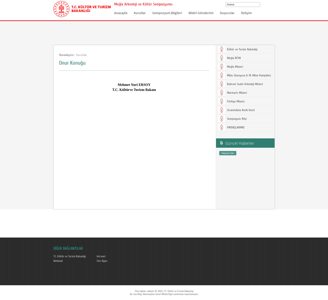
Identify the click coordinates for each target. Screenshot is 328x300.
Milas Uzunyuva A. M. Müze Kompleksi (244, 75)
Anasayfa (120, 13)
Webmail (58, 261)
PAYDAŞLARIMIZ (231, 127)
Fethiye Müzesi (231, 101)
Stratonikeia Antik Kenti (236, 110)
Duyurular (227, 13)
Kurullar (140, 13)
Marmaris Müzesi (232, 93)
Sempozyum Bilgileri (167, 13)
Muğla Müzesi (230, 67)
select (259, 4)
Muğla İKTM (229, 58)
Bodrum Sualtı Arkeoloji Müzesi (240, 84)
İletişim (246, 13)
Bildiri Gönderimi (201, 13)
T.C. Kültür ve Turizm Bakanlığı (69, 256)
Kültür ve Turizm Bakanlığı (238, 49)
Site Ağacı (102, 261)
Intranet (101, 256)
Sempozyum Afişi (232, 119)
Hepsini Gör (227, 153)
